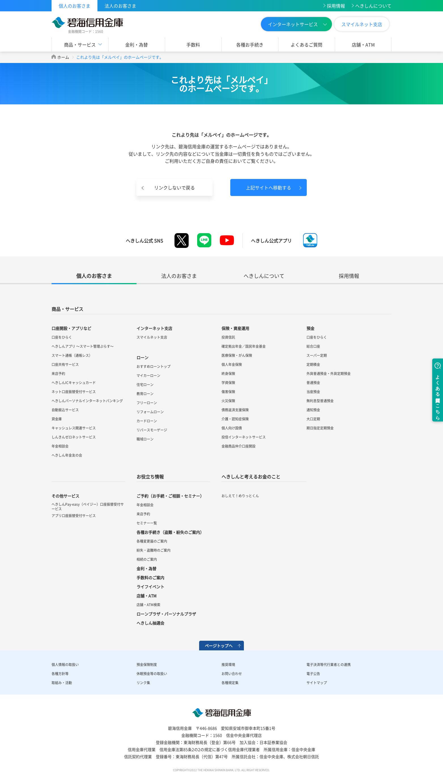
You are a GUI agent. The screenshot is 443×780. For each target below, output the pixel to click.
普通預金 (313, 382)
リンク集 (143, 682)
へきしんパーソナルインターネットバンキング (87, 400)
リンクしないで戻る (174, 187)
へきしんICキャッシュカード (74, 382)
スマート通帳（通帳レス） (72, 355)
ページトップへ (219, 645)
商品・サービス (80, 44)
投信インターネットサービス (244, 437)
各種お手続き (249, 44)
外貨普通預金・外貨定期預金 (328, 373)
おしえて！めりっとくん (240, 495)
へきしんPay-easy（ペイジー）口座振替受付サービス (88, 506)
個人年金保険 (232, 364)
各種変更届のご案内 (152, 541)
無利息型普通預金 (320, 400)
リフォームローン (150, 411)
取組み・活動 (62, 682)
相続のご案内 (147, 559)
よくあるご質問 (306, 44)
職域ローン (145, 439)
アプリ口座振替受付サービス (74, 515)
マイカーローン (148, 375)
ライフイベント (150, 586)
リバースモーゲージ (152, 430)
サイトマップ (316, 682)
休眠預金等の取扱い (152, 673)
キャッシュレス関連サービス (74, 428)
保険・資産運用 (235, 328)
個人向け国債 (232, 428)
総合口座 (313, 346)
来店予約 (58, 373)
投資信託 (228, 337)
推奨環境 (228, 664)
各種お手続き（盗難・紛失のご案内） (170, 532)
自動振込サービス (65, 409)
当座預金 (313, 391)
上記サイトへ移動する (268, 187)
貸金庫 (57, 418)
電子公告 (313, 673)
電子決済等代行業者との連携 (328, 664)
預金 (310, 328)
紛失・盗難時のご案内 (154, 550)
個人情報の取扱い (65, 664)
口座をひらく (62, 337)
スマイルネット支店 (361, 24)
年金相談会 (60, 446)
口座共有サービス (65, 364)
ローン (142, 357)
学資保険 (228, 382)
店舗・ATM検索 (148, 604)
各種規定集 (230, 682)
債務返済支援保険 (235, 409)
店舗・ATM (363, 44)
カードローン (147, 420)
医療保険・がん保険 (237, 355)
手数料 (193, 44)
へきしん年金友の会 (67, 455)
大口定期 (313, 418)
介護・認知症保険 (235, 418)
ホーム (63, 57)
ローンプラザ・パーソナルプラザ (166, 614)
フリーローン (147, 402)
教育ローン (145, 393)
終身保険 (228, 373)
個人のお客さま (74, 5)
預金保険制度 (147, 664)
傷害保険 (228, 391)
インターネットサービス (293, 24)
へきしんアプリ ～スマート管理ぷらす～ (83, 346)
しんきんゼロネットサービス (74, 437)
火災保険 (228, 400)
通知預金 (313, 409)
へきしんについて (373, 5)
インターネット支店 (154, 328)
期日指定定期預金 (320, 428)
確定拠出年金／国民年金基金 (244, 346)
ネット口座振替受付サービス (74, 391)
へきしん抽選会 (150, 623)
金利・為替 (136, 44)
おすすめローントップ (154, 366)
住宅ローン (145, 384)
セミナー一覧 (147, 523)
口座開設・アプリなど (71, 328)
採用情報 (336, 5)
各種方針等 (60, 673)
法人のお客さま (120, 5)
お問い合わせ (232, 673)
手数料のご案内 (150, 577)
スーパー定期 (316, 355)
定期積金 (313, 364)
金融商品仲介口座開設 (238, 446)
